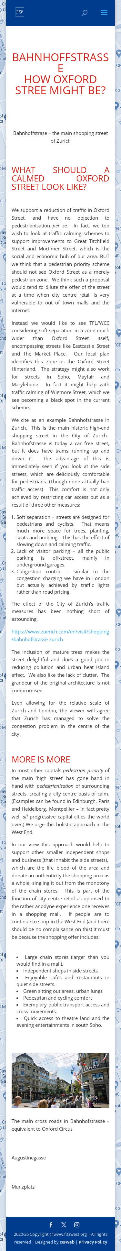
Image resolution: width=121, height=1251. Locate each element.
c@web (67, 1242)
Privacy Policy (93, 1242)
